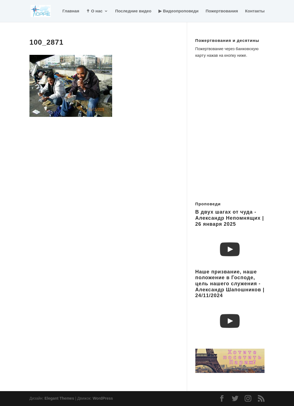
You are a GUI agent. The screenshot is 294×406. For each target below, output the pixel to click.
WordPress (103, 398)
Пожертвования (222, 11)
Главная (70, 11)
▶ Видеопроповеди (178, 11)
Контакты (255, 11)
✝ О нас (94, 11)
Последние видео (133, 11)
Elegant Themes (59, 398)
